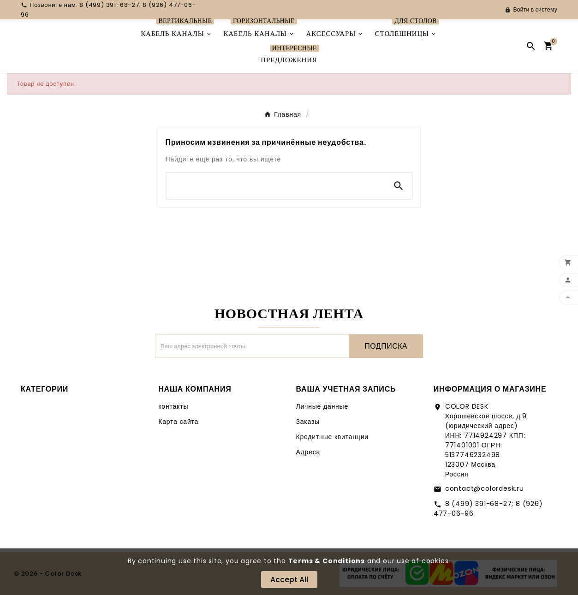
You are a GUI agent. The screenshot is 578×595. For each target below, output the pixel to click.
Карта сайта (178, 421)
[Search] (399, 186)
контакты (173, 406)
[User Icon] (531, 9)
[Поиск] (276, 186)
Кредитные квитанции (332, 436)
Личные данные (322, 406)
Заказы (308, 421)
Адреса (308, 452)
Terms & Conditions (326, 560)
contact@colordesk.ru (484, 488)
